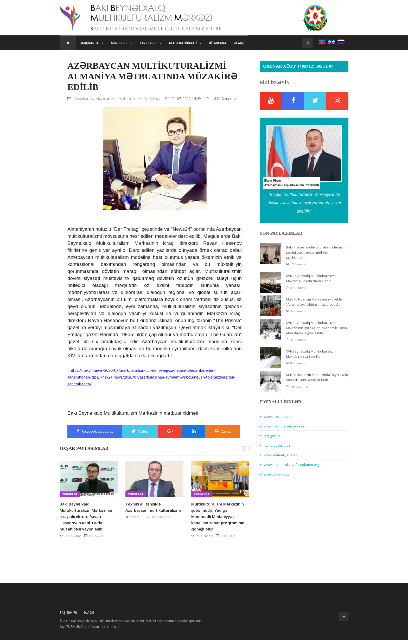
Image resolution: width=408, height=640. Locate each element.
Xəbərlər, (82, 98)
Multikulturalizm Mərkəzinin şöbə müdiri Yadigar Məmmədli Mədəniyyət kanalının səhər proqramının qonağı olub (217, 516)
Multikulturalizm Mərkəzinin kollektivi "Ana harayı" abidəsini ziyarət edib (314, 302)
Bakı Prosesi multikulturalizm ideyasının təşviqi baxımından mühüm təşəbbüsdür (317, 252)
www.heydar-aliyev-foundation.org (291, 464)
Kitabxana (217, 43)
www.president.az (278, 416)
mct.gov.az (272, 435)
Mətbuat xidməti (185, 43)
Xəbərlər (70, 494)
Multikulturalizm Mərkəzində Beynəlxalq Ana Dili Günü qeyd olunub (317, 377)
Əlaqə (239, 43)
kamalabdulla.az (277, 445)
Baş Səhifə (68, 612)
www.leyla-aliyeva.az (280, 455)
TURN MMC (74, 626)
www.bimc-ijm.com (278, 474)
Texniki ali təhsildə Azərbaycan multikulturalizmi (153, 507)
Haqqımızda (91, 43)
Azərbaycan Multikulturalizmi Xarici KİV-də (125, 98)
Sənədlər (121, 43)
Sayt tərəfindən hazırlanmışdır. (91, 627)
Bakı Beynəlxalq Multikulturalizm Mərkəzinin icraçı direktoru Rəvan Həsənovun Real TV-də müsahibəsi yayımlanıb (86, 516)
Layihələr (150, 43)
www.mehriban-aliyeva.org (285, 426)
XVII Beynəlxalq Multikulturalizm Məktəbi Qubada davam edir (311, 278)
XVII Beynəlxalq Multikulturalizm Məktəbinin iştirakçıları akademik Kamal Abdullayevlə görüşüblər (317, 327)
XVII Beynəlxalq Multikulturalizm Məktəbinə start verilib (311, 354)
